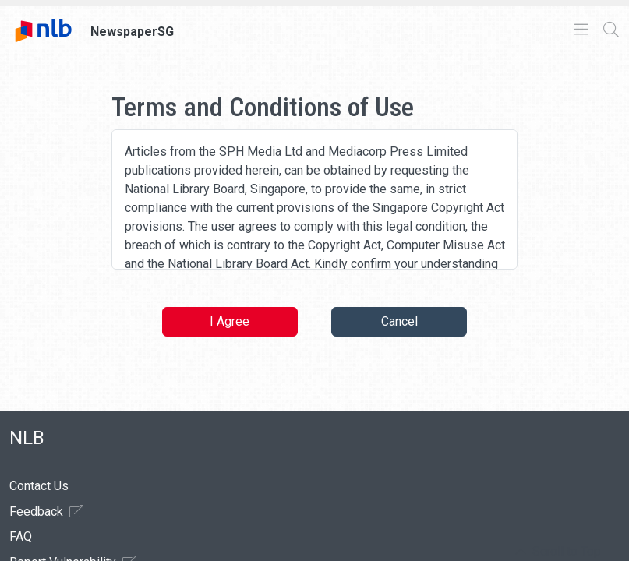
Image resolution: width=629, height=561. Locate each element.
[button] (558, 551)
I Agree (229, 321)
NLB (26, 438)
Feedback (46, 511)
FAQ (20, 536)
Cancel (399, 321)
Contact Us (39, 485)
